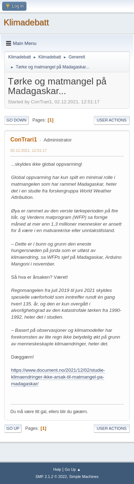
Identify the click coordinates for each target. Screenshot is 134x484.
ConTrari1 (23, 140)
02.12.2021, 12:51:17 (28, 150)
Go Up (12, 428)
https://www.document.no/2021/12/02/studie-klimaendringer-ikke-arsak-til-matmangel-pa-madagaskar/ (58, 376)
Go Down (16, 120)
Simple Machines (84, 476)
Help (57, 469)
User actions (111, 120)
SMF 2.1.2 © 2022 (51, 476)
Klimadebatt (26, 22)
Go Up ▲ (73, 469)
